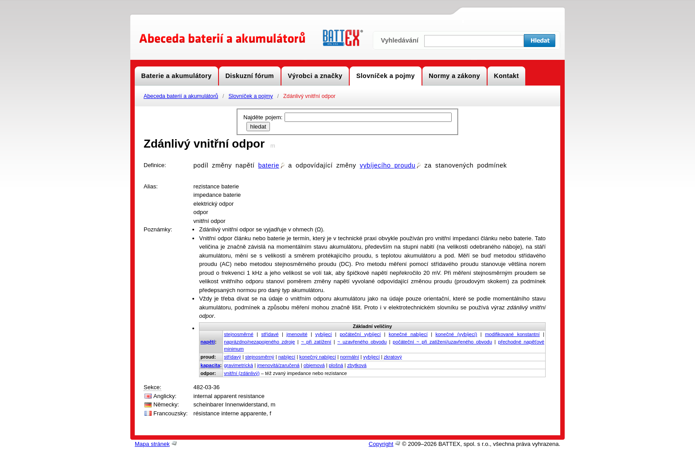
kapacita (210, 365)
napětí (207, 341)
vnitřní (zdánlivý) (241, 373)
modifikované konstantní (512, 334)
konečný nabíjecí (317, 356)
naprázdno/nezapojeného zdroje (259, 341)
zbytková (357, 365)
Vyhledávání (399, 40)
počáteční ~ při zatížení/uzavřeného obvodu (442, 341)
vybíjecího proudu (390, 165)
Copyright (381, 444)
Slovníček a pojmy (250, 96)
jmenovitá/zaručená (278, 365)
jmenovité (296, 334)
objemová (314, 365)
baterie (271, 165)
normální (349, 356)
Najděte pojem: (264, 117)
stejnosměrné (238, 334)
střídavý (232, 356)
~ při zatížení (316, 341)
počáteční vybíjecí (360, 334)
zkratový (393, 356)
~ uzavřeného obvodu (362, 341)
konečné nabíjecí (408, 334)
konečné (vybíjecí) (456, 334)
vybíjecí (323, 334)
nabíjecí (287, 356)
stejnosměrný (259, 356)
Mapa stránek (152, 444)
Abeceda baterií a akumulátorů (181, 96)
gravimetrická (238, 365)
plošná (336, 365)
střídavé (269, 334)
